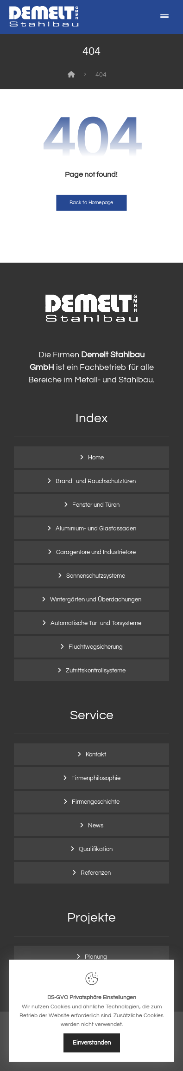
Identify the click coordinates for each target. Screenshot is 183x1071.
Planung (96, 957)
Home (96, 457)
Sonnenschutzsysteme (95, 576)
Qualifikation (96, 849)
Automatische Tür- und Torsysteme (95, 623)
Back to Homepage (91, 202)
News (95, 825)
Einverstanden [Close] (92, 1042)
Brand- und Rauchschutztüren (96, 481)
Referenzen (96, 873)
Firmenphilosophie (95, 778)
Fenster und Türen (96, 505)
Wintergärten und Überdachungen (95, 599)
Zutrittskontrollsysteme (96, 670)
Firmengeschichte (96, 802)
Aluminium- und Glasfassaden (96, 528)
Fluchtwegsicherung (96, 647)
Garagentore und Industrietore (96, 552)
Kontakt (96, 754)
